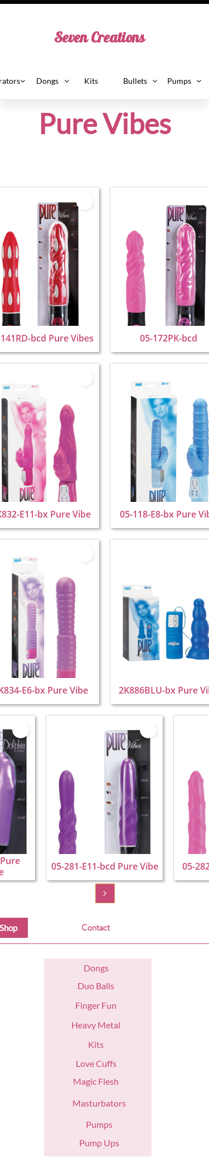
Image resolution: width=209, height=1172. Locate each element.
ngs (102, 967)
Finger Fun (95, 1005)
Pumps (99, 1124)
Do (89, 967)
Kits (96, 1044)
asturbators (103, 1103)
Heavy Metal (95, 1024)
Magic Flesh (96, 1081)
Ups (110, 1142)
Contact (95, 927)
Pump (90, 1142)
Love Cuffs (96, 1063)
